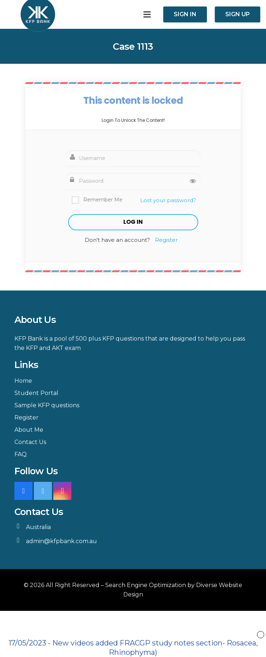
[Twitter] (43, 491)
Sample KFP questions (46, 405)
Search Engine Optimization (145, 585)
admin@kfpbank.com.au (61, 541)
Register (166, 239)
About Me (28, 429)
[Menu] (147, 14)
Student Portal (36, 393)
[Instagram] (62, 491)
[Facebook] (23, 491)
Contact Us (30, 442)
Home (23, 380)
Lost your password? (168, 200)
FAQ (20, 454)
